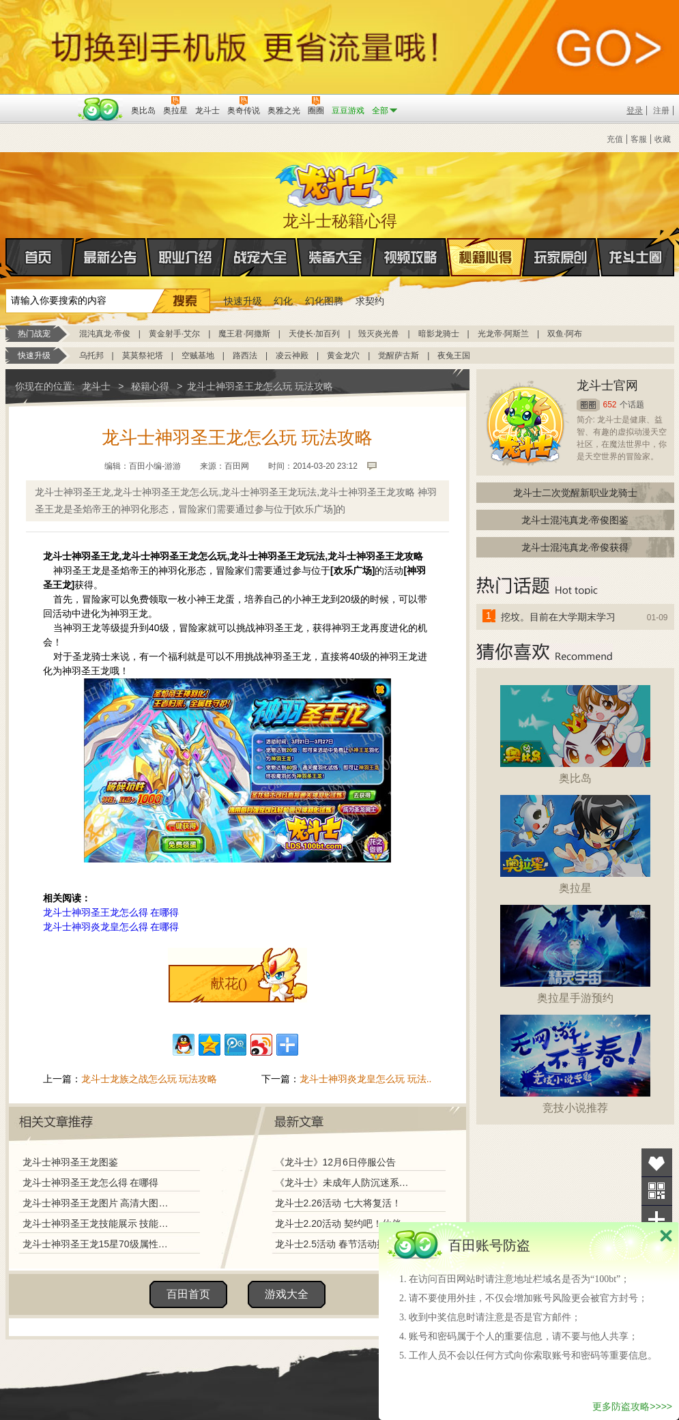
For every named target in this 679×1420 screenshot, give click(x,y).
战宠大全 (261, 257)
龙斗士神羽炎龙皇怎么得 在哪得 (111, 926)
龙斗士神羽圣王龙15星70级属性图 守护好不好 (99, 1243)
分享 (656, 1220)
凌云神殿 (292, 355)
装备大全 (336, 257)
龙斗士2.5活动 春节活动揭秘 (335, 1243)
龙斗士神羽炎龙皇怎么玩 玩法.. (366, 1078)
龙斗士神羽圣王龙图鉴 (70, 1162)
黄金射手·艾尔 (174, 333)
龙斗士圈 (635, 244)
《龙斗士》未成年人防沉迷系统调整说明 (346, 1182)
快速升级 (243, 300)
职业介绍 (186, 257)
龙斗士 (337, 182)
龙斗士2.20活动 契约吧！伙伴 (338, 1223)
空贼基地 (198, 355)
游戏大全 (286, 1294)
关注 (656, 1191)
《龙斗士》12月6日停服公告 (335, 1162)
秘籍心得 (486, 257)
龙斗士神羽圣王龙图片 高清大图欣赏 (99, 1203)
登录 (634, 110)
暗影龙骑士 (438, 333)
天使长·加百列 (314, 333)
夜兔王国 (453, 355)
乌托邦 (91, 355)
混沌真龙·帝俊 (104, 333)
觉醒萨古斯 (398, 355)
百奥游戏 (39, 101)
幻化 (283, 300)
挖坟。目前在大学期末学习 (558, 616)
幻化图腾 (324, 300)
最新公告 (110, 257)
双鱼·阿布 (564, 333)
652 (610, 404)
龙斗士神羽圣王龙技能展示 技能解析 (99, 1223)
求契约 (370, 300)
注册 (661, 110)
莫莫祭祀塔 (142, 355)
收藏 (662, 139)
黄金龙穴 (343, 355)
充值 (615, 139)
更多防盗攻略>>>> (632, 1406)
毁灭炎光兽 (378, 333)
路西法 (245, 355)
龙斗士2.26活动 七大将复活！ (338, 1203)
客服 (639, 139)
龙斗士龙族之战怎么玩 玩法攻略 (149, 1078)
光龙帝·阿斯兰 (503, 333)
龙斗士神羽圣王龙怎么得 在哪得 (111, 912)
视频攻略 (411, 257)
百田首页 (188, 1294)
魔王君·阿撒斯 (244, 333)
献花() (229, 983)
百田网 (100, 109)
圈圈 (588, 405)
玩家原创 (561, 257)
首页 (6, 258)
